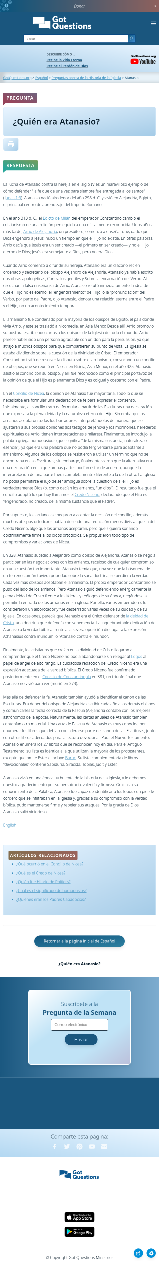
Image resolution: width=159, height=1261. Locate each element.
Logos (136, 656)
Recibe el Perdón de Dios (67, 66)
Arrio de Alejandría (40, 231)
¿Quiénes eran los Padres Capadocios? (51, 899)
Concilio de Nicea (28, 393)
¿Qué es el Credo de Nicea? (40, 873)
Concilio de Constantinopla (66, 676)
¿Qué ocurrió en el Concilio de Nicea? (49, 864)
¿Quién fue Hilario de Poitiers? (43, 882)
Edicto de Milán (56, 218)
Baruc (70, 758)
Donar (79, 6)
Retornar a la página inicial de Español (79, 941)
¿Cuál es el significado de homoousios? (51, 890)
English (9, 825)
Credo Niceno (87, 494)
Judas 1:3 (13, 198)
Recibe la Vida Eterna (64, 59)
